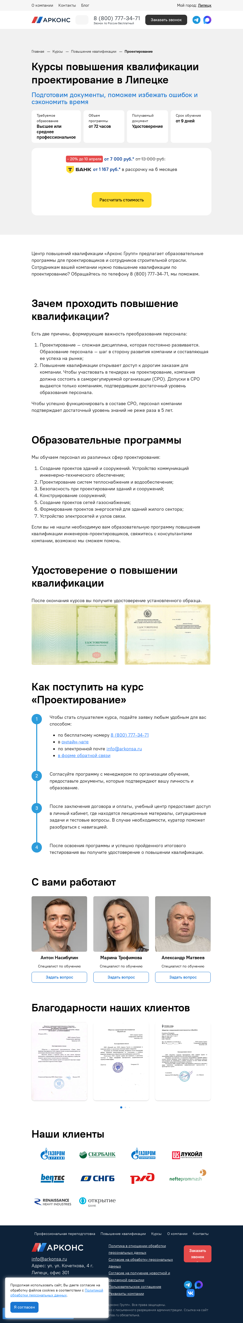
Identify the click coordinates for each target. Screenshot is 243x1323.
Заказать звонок (166, 19)
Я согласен (24, 1307)
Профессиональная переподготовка (64, 1234)
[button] (121, 1107)
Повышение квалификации (123, 1234)
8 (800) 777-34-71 (117, 18)
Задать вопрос (59, 977)
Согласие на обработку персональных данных (141, 1263)
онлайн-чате (75, 741)
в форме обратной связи (84, 755)
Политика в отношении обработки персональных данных (137, 1249)
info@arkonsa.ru (124, 748)
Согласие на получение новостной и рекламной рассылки (139, 1276)
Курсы (156, 1234)
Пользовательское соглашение (135, 1287)
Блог (85, 5)
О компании (42, 5)
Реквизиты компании (126, 1294)
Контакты (67, 5)
